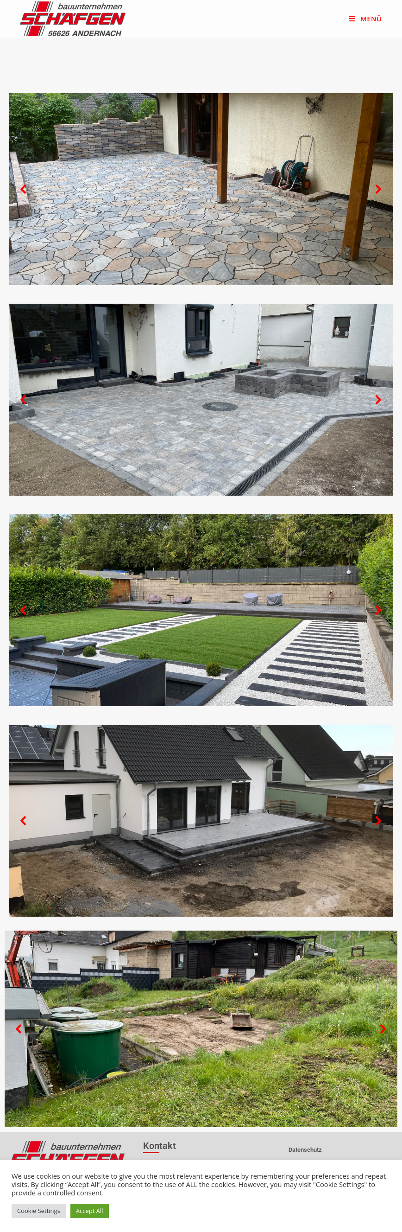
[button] (23, 189)
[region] (201, 189)
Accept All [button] (89, 1210)
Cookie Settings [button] (38, 1210)
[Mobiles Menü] (365, 18)
